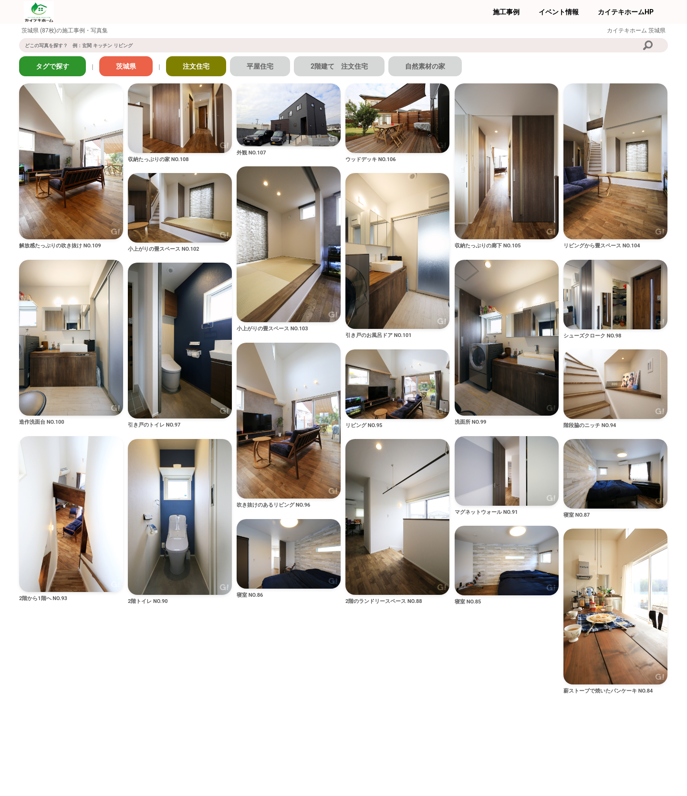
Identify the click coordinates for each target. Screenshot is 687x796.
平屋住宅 (260, 66)
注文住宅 (196, 66)
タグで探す (52, 66)
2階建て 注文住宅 (339, 66)
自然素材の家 (425, 66)
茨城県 (126, 66)
